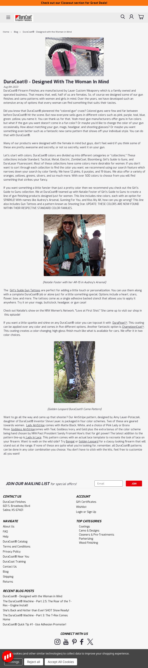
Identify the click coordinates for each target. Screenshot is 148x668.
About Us (8, 526)
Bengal (70, 441)
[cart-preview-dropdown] (141, 17)
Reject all (33, 662)
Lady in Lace (33, 437)
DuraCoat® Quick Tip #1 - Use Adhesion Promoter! (34, 624)
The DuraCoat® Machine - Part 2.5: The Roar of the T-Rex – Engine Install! (37, 603)
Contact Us (10, 567)
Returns (8, 582)
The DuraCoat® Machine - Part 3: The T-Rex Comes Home (35, 617)
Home (6, 31)
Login (79, 512)
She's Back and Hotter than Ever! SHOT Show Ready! (36, 610)
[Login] (131, 17)
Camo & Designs (89, 530)
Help (5, 536)
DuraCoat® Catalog (15, 541)
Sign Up (91, 512)
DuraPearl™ (120, 323)
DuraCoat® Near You (16, 556)
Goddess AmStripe (23, 429)
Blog (16, 31)
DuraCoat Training (14, 562)
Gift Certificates (86, 502)
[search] (123, 17)
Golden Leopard (88, 441)
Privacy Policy (12, 551)
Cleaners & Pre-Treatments (96, 535)
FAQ (5, 531)
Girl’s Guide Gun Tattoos (25, 290)
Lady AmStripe (35, 425)
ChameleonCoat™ (133, 327)
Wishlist (81, 507)
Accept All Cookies (61, 662)
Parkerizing (86, 539)
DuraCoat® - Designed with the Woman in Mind (47, 31)
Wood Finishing (88, 543)
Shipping (8, 577)
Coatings (84, 526)
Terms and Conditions (16, 546)
